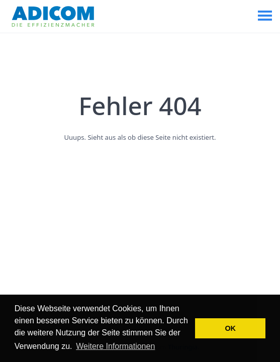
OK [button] (230, 328)
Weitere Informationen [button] (115, 346)
